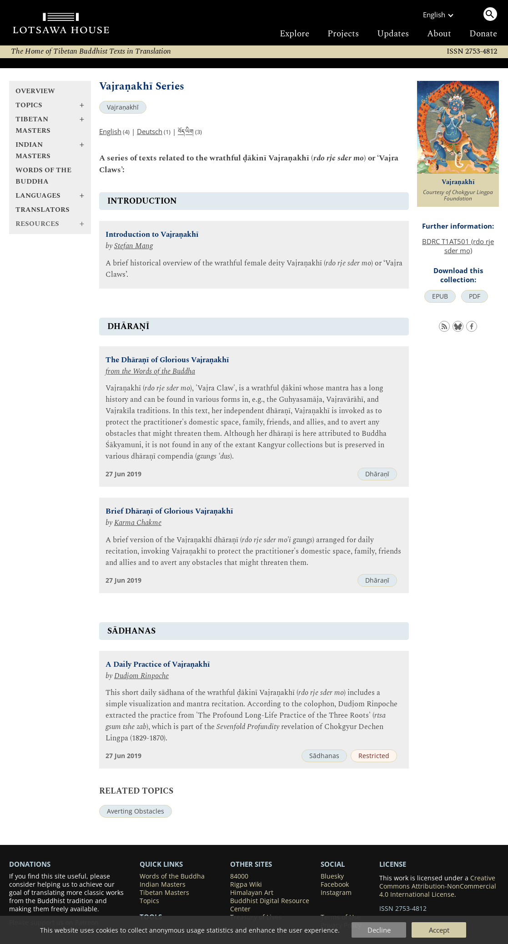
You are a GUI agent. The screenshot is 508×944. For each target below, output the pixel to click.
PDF (474, 296)
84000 (239, 876)
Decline (379, 929)
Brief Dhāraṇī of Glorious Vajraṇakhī (169, 511)
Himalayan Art (251, 893)
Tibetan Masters (164, 893)
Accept (439, 929)
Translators (42, 210)
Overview (35, 91)
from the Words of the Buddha (150, 371)
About (439, 33)
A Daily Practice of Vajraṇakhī (158, 664)
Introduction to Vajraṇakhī (152, 234)
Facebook (335, 884)
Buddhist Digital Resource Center (269, 905)
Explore (294, 33)
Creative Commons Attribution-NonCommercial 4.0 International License (437, 886)
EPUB (440, 296)
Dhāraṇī (377, 474)
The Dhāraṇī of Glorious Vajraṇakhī (167, 360)
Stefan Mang (133, 246)
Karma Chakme (137, 523)
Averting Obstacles (135, 811)
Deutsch (149, 131)
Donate (483, 33)
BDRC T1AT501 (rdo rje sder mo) (458, 246)
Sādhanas (324, 756)
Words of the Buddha (43, 176)
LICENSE (392, 864)
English (110, 131)
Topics (149, 901)
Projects (343, 33)
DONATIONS (29, 864)
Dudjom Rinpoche (141, 676)
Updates (393, 33)
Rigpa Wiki (246, 884)
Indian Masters (163, 884)
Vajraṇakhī (123, 107)
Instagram (336, 893)
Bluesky (332, 876)
